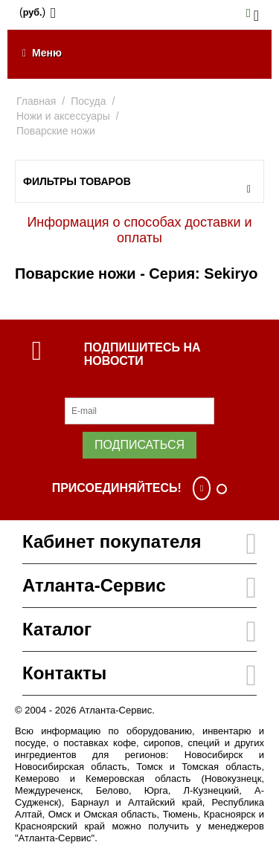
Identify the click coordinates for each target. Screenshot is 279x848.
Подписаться (139, 444)
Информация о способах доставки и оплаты (139, 230)
